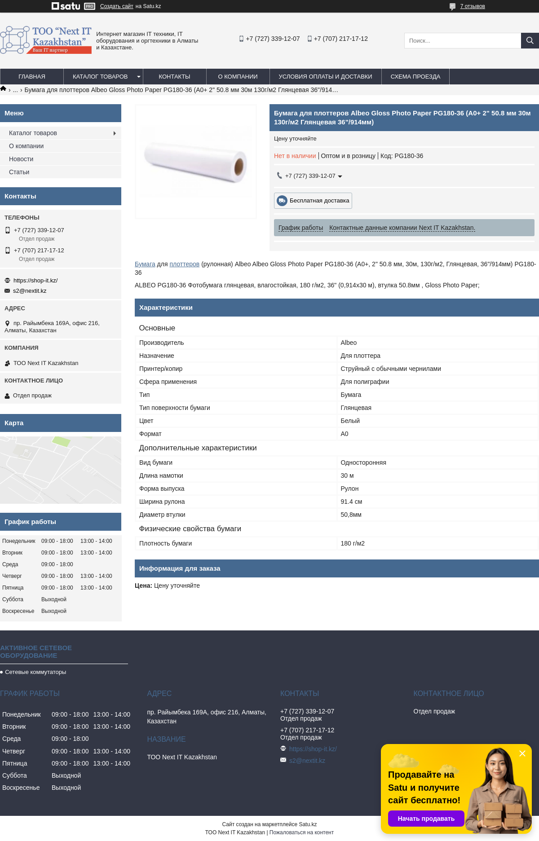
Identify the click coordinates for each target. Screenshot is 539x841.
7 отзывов (472, 6)
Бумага (145, 264)
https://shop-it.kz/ (35, 280)
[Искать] (530, 40)
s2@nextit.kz (30, 290)
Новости (21, 159)
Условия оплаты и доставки (325, 76)
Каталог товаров (100, 76)
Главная (31, 76)
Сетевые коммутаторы (35, 672)
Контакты (174, 76)
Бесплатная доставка (319, 200)
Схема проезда (416, 76)
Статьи (19, 172)
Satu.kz (308, 824)
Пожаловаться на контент (302, 832)
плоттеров (184, 264)
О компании (237, 76)
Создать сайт (116, 6)
